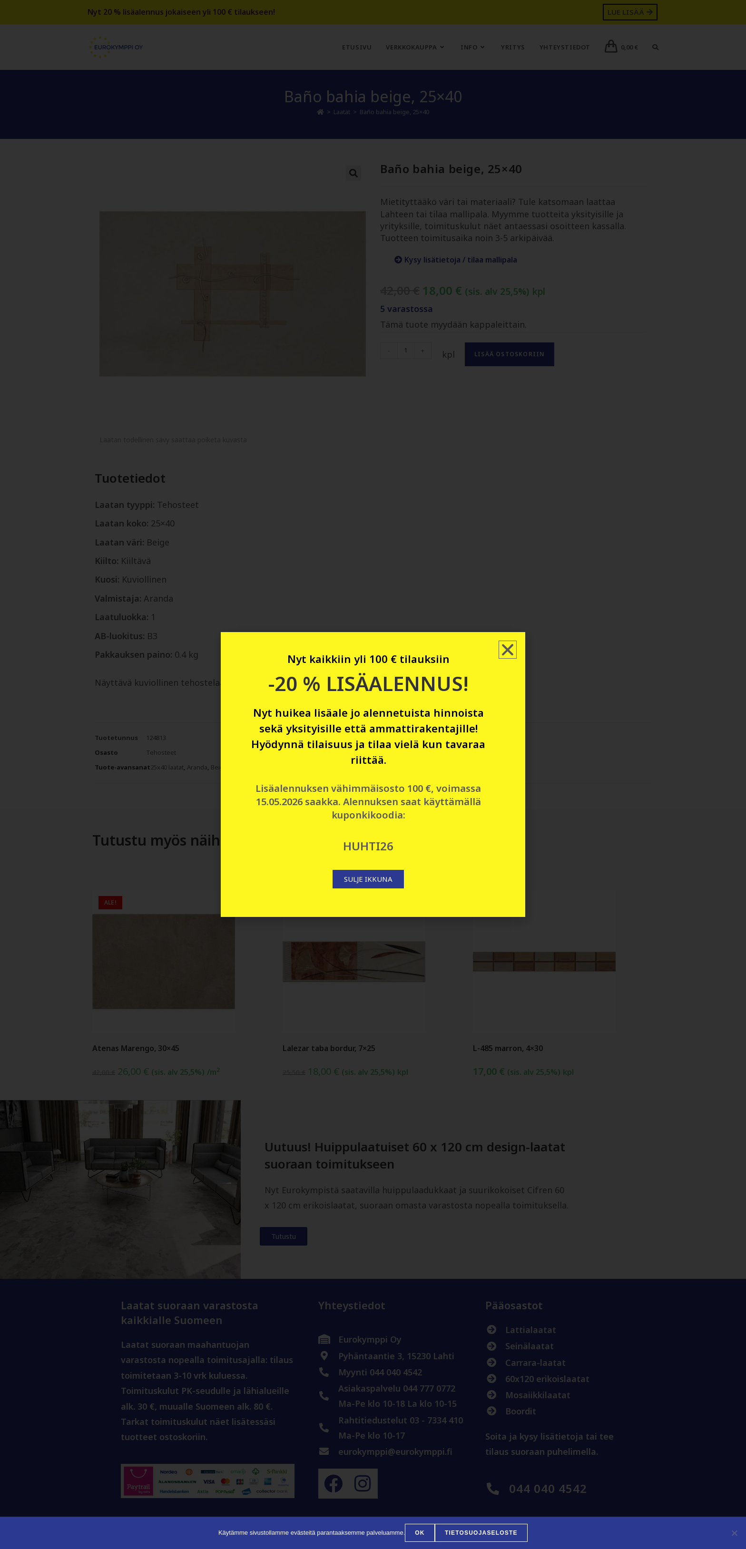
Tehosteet (161, 752)
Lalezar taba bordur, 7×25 (329, 1048)
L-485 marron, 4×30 (508, 1048)
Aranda (197, 767)
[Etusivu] (320, 111)
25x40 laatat (167, 767)
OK (420, 1533)
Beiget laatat (228, 767)
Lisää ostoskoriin (509, 354)
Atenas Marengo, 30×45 (135, 1048)
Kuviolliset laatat (272, 767)
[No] (734, 1533)
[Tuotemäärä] (405, 350)
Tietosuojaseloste (481, 1533)
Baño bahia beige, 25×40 (394, 111)
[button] (353, 173)
